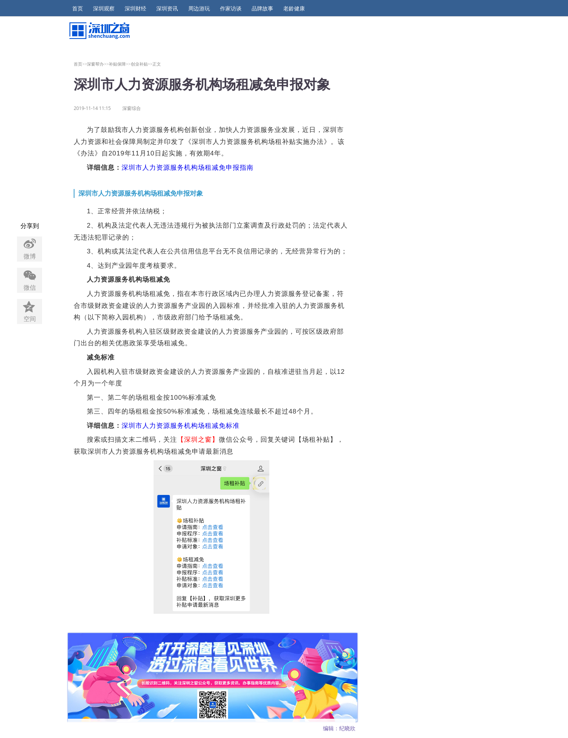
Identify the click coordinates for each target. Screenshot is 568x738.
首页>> (80, 64)
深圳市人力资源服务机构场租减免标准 (181, 425)
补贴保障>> (120, 64)
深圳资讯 (167, 8)
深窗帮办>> (98, 64)
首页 (77, 8)
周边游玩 (199, 8)
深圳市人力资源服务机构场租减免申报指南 (188, 167)
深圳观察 (104, 8)
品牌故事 (262, 8)
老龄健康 (294, 8)
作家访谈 (231, 8)
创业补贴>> (142, 64)
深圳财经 (135, 8)
